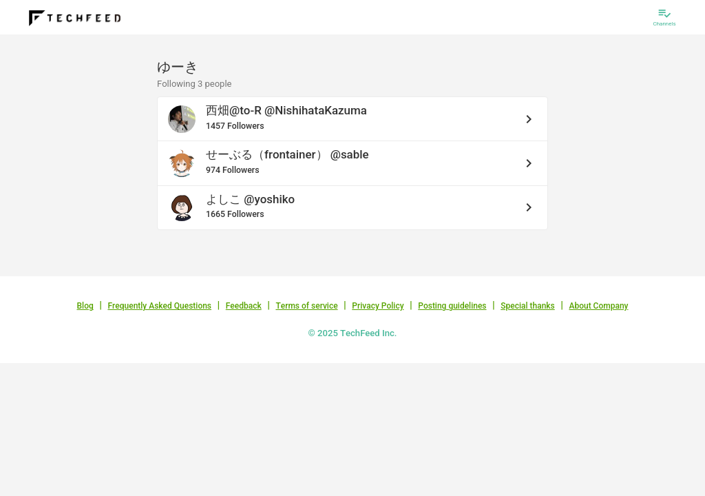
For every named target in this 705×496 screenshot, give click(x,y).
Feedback (244, 306)
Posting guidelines (452, 306)
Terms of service (306, 306)
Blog (85, 306)
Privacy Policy (377, 306)
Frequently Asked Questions (159, 306)
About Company (598, 306)
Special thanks (528, 306)
